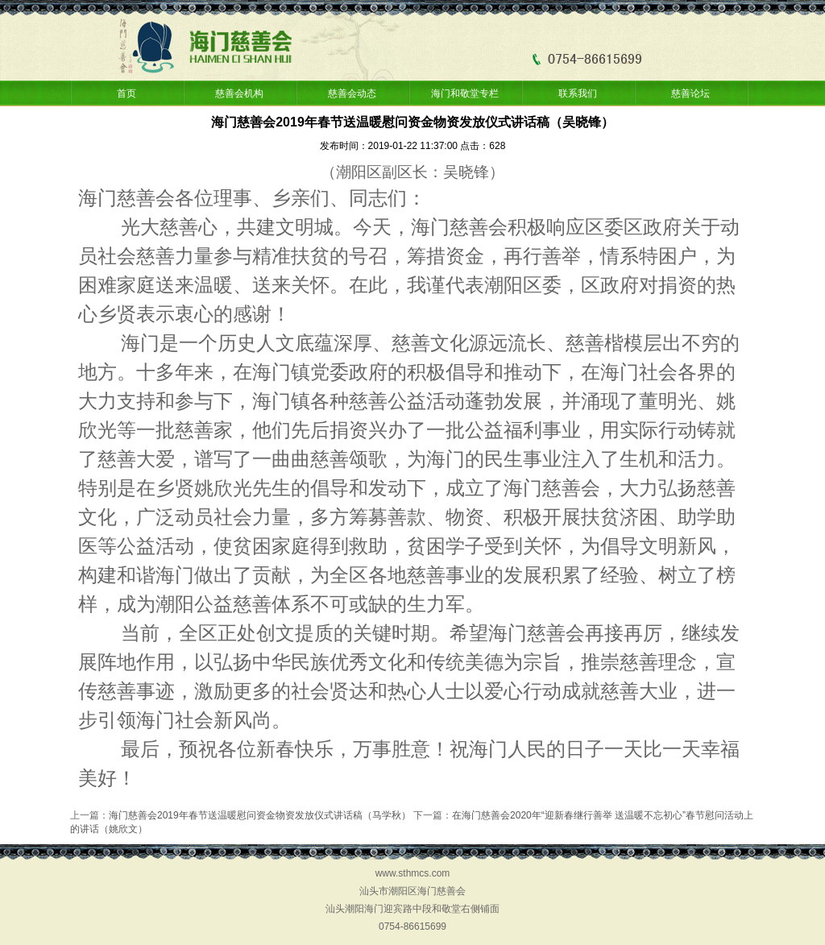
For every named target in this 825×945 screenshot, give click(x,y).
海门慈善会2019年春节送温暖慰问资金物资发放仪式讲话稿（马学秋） (260, 815)
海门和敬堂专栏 (465, 93)
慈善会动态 (352, 93)
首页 (126, 93)
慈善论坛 (690, 93)
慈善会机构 (239, 93)
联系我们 (577, 93)
